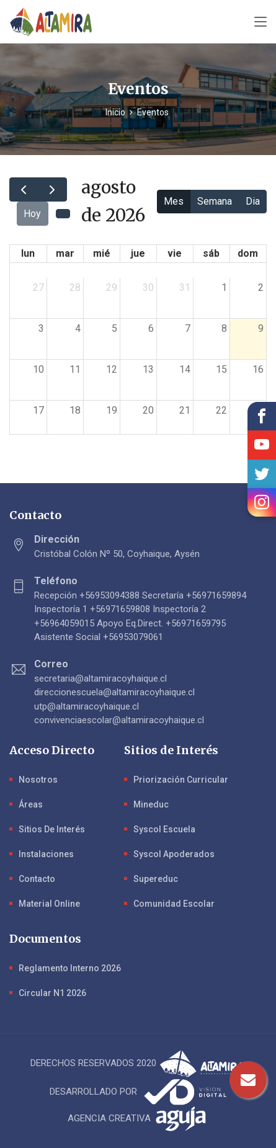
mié (101, 253)
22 (221, 410)
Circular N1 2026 (52, 993)
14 (184, 369)
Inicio (115, 112)
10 (38, 369)
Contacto (37, 879)
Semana (214, 201)
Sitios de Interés (52, 829)
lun (28, 253)
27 (38, 287)
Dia (253, 201)
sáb (211, 253)
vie (174, 253)
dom (248, 253)
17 (38, 410)
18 (75, 410)
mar (65, 253)
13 (148, 369)
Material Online (49, 904)
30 (148, 287)
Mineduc (151, 804)
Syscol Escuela (164, 829)
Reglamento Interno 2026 (70, 968)
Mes (174, 201)
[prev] (23, 189)
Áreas (31, 804)
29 (111, 287)
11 (75, 369)
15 (221, 369)
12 (111, 369)
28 (75, 287)
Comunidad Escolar (174, 904)
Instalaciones (46, 854)
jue (138, 253)
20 (148, 410)
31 (184, 287)
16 (258, 369)
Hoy (32, 214)
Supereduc (155, 879)
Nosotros (38, 780)
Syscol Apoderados (174, 854)
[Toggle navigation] (260, 22)
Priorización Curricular (180, 780)
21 (184, 410)
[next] (52, 189)
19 (111, 410)
